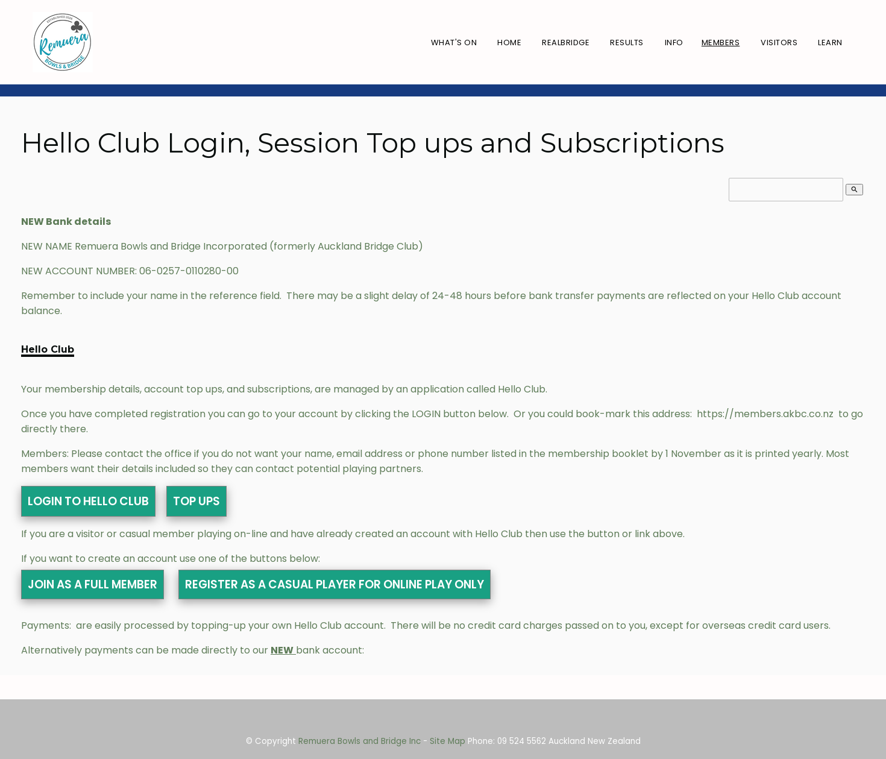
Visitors (779, 42)
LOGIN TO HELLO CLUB (88, 501)
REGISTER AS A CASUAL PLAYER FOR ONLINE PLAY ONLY (334, 584)
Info (674, 42)
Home (509, 42)
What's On (454, 42)
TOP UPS (196, 501)
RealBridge (565, 42)
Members (721, 42)
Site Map (447, 741)
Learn (830, 42)
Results (627, 42)
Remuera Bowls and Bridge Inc (359, 741)
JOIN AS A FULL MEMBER (92, 584)
